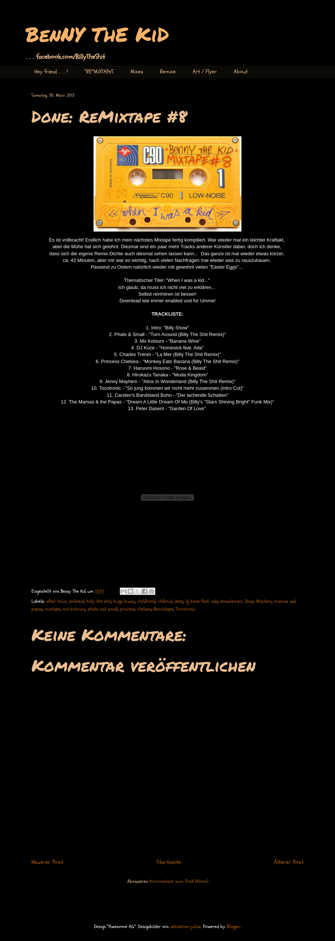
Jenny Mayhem (258, 601)
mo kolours (73, 609)
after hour (56, 601)
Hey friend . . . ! (51, 72)
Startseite (168, 862)
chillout (165, 601)
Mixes (137, 72)
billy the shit (99, 601)
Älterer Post (289, 862)
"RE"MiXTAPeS (99, 72)
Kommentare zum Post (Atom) (178, 881)
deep (179, 601)
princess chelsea (135, 609)
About (241, 72)
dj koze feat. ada (202, 601)
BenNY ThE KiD (97, 34)
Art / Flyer (205, 72)
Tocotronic (186, 609)
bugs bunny (124, 601)
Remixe (168, 72)
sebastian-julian (185, 926)
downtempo (231, 601)
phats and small (103, 609)
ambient (76, 601)
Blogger (233, 926)
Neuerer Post (47, 862)
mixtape (52, 609)
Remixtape (163, 609)
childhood (147, 601)
